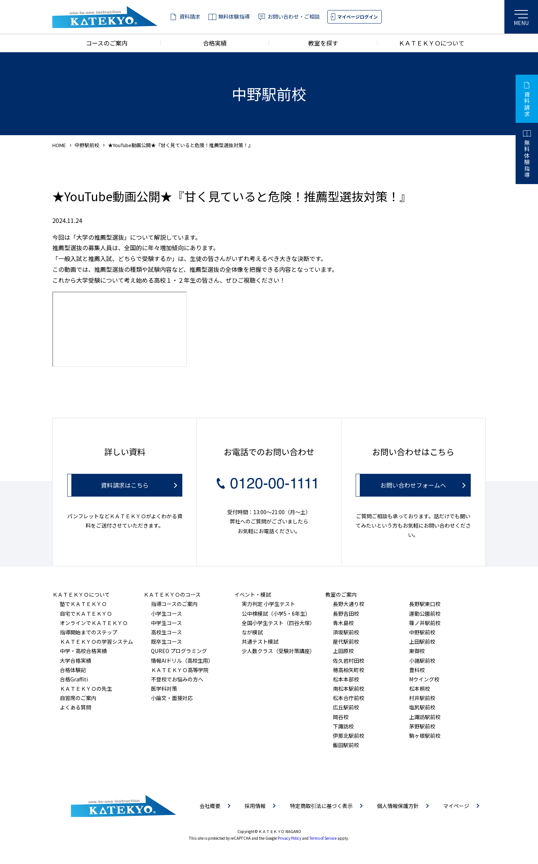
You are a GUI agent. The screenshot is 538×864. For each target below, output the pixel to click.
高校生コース (166, 632)
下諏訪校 (343, 726)
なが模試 (252, 632)
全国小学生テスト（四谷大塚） (278, 623)
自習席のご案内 (78, 698)
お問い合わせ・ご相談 (294, 16)
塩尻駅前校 (422, 707)
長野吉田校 (346, 613)
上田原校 (343, 651)
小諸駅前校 (422, 660)
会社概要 (210, 805)
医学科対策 (164, 688)
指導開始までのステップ (88, 632)
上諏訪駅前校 (424, 717)
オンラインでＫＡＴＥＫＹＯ (94, 623)
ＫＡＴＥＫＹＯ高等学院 (179, 670)
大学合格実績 (75, 660)
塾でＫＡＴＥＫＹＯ (83, 603)
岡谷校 (341, 717)
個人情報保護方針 (398, 805)
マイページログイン (357, 16)
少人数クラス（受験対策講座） (278, 651)
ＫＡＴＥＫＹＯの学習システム (96, 641)
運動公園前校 (424, 613)
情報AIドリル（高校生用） (182, 660)
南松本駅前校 (348, 688)
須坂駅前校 (346, 632)
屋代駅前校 (346, 641)
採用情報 (255, 805)
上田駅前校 (422, 641)
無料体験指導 (234, 16)
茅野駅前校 (422, 726)
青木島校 (343, 623)
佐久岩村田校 (348, 660)
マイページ (456, 805)
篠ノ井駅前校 (424, 623)
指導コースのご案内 (174, 603)
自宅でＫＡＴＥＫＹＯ (86, 613)
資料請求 (189, 16)
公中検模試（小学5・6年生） (276, 613)
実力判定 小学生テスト (268, 603)
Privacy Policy (289, 838)
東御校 (417, 651)
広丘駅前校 (346, 707)
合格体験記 (73, 670)
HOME (59, 145)
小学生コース (166, 613)
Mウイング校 (424, 679)
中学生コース (166, 623)
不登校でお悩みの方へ (177, 679)
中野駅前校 (87, 145)
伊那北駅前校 (348, 735)
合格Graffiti (74, 679)
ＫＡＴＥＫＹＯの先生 (86, 688)
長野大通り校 (348, 603)
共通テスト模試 (260, 641)
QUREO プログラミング (179, 651)
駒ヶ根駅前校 (424, 735)
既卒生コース (166, 641)
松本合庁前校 (348, 698)
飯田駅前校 (346, 745)
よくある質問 (75, 707)
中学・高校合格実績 (83, 651)
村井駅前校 (422, 698)
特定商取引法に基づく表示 (321, 805)
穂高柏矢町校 (348, 670)
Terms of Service (323, 838)
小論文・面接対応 (172, 698)
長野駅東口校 (424, 603)
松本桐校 (419, 688)
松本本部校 (346, 679)
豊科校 (417, 670)
